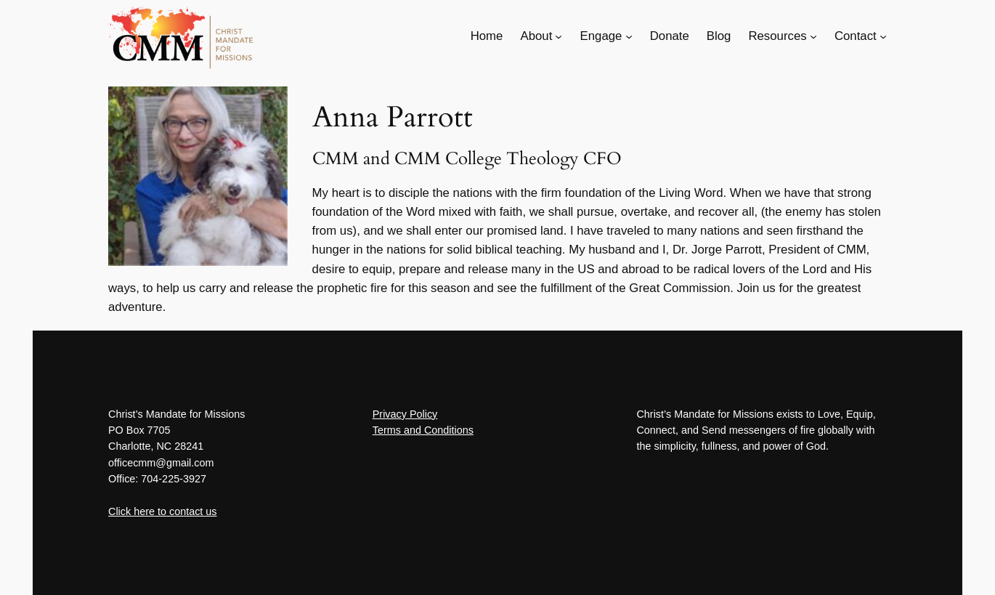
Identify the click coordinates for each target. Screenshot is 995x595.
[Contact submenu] (883, 36)
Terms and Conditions (423, 430)
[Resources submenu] (813, 36)
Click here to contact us (162, 511)
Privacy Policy (405, 414)
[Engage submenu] (629, 36)
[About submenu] (558, 36)
